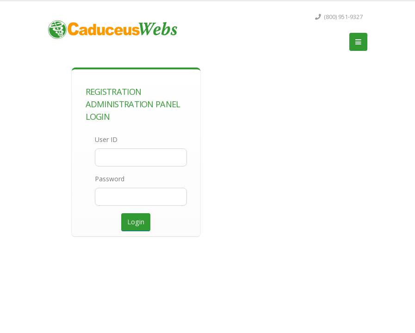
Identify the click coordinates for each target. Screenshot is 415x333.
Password (109, 178)
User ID (106, 139)
